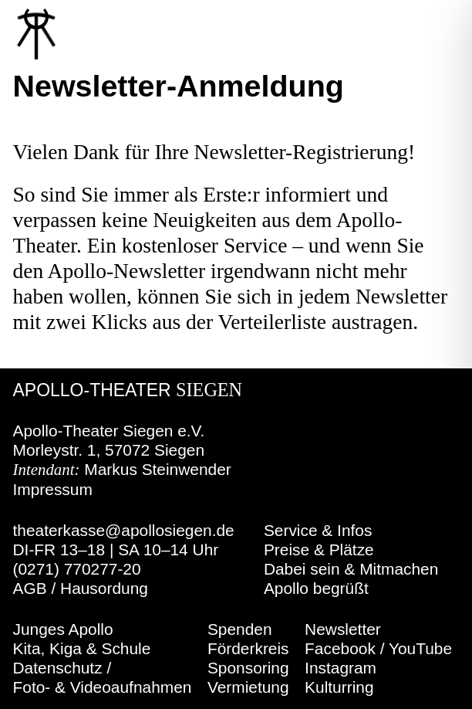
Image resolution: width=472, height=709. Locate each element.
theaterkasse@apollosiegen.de (123, 530)
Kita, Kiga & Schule (82, 648)
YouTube (420, 648)
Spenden (239, 629)
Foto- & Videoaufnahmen (102, 687)
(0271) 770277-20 (77, 569)
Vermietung (248, 687)
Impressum (53, 489)
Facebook (340, 648)
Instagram (340, 668)
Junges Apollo (63, 629)
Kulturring (339, 687)
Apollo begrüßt (316, 588)
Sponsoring (248, 668)
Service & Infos (318, 530)
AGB (30, 588)
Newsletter (343, 629)
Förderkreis (248, 648)
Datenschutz (58, 668)
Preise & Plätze (319, 549)
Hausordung (104, 588)
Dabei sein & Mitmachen (351, 569)
